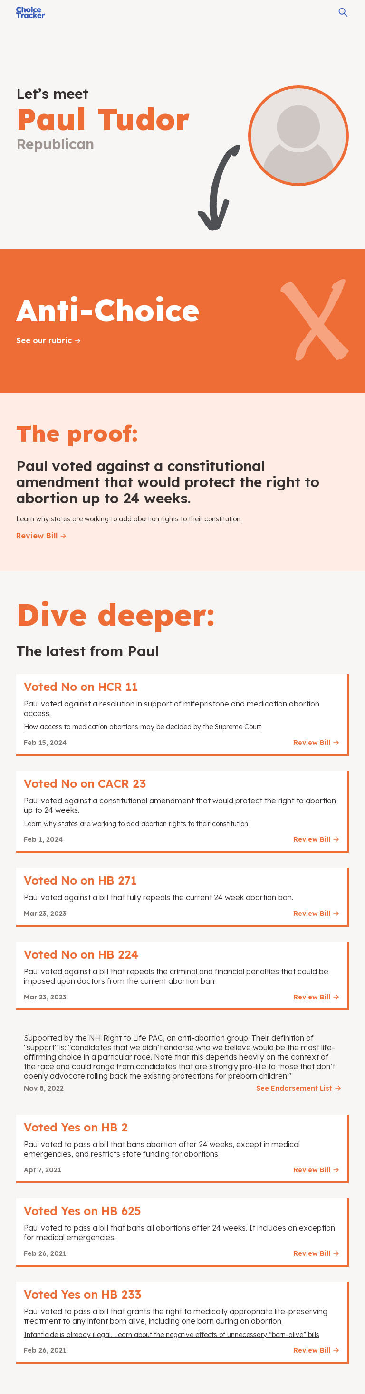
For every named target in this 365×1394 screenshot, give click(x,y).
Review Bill (37, 535)
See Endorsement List (294, 1088)
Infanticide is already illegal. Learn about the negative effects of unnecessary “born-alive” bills (171, 1334)
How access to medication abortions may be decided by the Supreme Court (142, 727)
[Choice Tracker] (30, 12)
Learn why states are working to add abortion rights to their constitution (128, 519)
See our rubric (44, 340)
